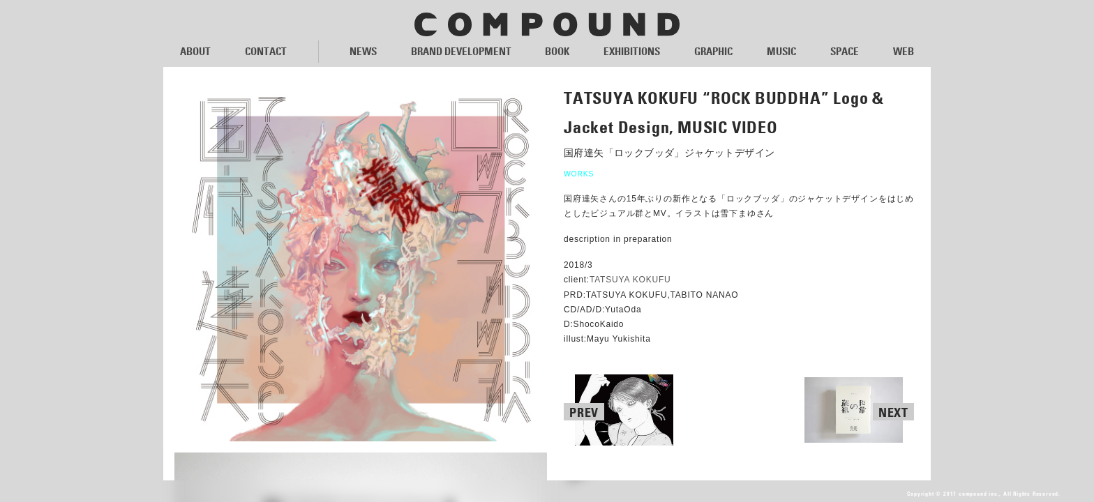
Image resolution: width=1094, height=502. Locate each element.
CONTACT (266, 51)
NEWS (363, 51)
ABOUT (195, 51)
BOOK (557, 51)
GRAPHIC (713, 51)
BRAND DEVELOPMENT (461, 51)
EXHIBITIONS (632, 51)
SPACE (844, 51)
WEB (903, 51)
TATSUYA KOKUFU (630, 280)
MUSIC (781, 51)
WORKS (579, 174)
